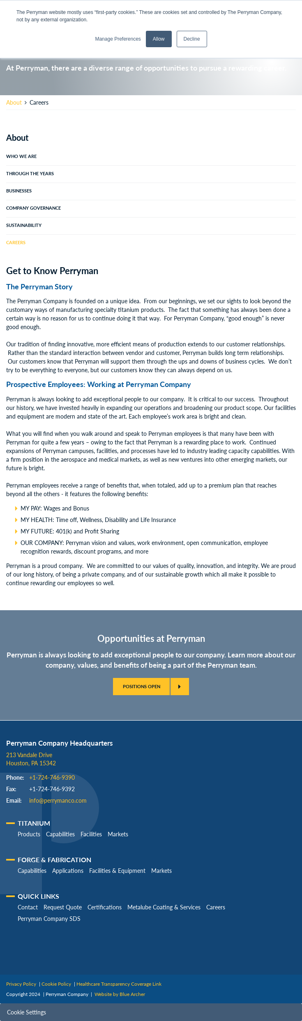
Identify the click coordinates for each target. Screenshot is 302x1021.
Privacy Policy (21, 984)
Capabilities (60, 834)
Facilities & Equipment (117, 870)
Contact (28, 907)
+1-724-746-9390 (52, 777)
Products (29, 834)
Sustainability (23, 225)
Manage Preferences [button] (118, 39)
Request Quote (63, 907)
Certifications (105, 907)
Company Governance (33, 208)
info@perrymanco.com (58, 800)
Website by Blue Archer (120, 994)
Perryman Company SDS (49, 918)
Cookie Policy (56, 984)
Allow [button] (159, 39)
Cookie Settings (26, 1012)
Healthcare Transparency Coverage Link (118, 984)
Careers (15, 242)
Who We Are (21, 156)
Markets (118, 834)
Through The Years (30, 173)
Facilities (91, 834)
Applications (67, 870)
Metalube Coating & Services (164, 907)
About (14, 102)
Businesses (19, 190)
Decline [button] (192, 39)
